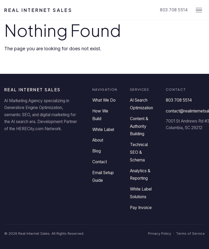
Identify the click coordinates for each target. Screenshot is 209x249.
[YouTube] (58, 142)
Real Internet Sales (38, 10)
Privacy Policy (159, 233)
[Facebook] (26, 142)
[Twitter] (42, 142)
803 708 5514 (174, 9)
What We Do (104, 100)
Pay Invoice (141, 207)
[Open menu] (199, 10)
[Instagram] (74, 142)
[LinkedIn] (10, 142)
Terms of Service (190, 233)
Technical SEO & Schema (139, 152)
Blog (96, 150)
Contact (99, 161)
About (97, 140)
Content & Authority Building (139, 126)
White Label (103, 129)
